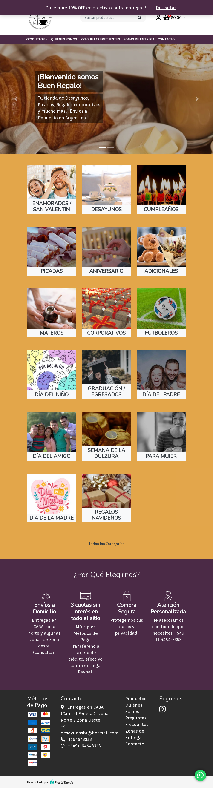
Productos (35, 39)
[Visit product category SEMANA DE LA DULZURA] (106, 436)
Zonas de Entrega (139, 39)
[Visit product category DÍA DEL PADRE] (161, 374)
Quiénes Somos (64, 39)
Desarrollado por (50, 782)
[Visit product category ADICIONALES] (161, 251)
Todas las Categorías (106, 544)
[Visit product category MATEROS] (51, 312)
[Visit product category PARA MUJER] (161, 436)
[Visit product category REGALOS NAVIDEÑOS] (106, 498)
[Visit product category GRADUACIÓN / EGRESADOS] (106, 374)
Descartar (166, 7)
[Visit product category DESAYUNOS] (106, 189)
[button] (16, 99)
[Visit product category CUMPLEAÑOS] (161, 189)
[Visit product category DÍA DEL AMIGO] (51, 436)
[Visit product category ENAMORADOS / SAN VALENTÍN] (51, 189)
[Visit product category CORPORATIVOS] (106, 312)
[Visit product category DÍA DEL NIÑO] (51, 374)
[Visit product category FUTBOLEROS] (161, 312)
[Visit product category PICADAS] (51, 251)
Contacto (166, 39)
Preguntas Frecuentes (100, 39)
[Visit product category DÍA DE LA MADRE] (51, 498)
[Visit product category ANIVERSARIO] (106, 251)
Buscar (139, 17)
